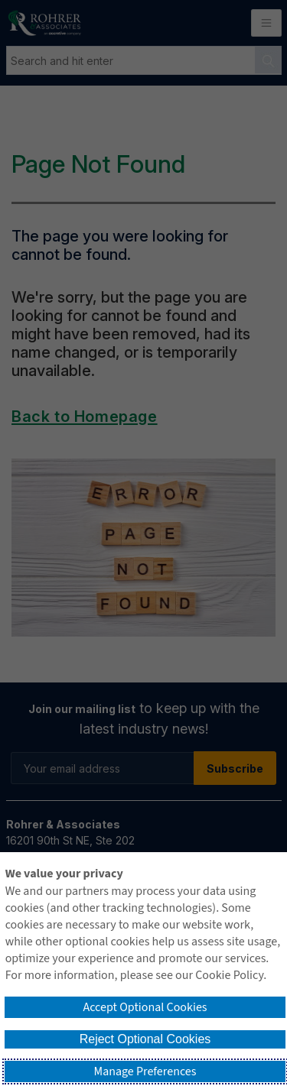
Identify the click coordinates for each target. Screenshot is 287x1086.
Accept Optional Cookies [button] (145, 1007)
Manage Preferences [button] (145, 1071)
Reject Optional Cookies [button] (145, 1039)
